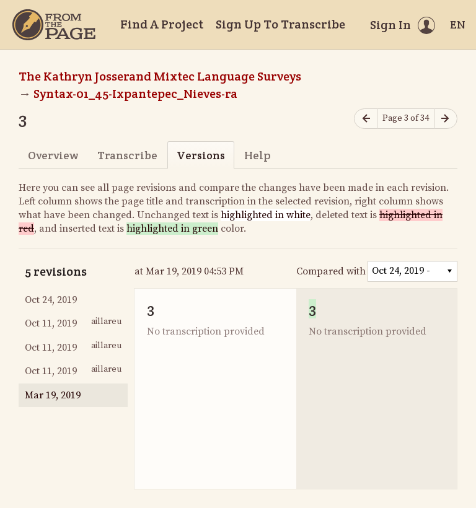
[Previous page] (365, 118)
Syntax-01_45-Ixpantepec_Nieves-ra (135, 93)
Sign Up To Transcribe (280, 24)
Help (257, 155)
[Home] (53, 24)
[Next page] (445, 118)
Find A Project (161, 24)
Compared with (331, 271)
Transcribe (127, 155)
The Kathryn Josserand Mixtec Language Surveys (160, 76)
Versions (201, 155)
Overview (53, 155)
